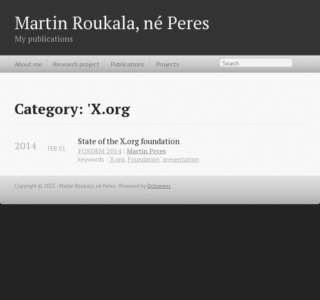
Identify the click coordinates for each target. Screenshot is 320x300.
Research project (76, 64)
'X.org (117, 159)
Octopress (159, 186)
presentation (181, 159)
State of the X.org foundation (129, 141)
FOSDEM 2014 (99, 150)
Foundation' (144, 159)
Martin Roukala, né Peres (112, 22)
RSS (300, 64)
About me (28, 64)
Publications (127, 64)
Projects (167, 64)
